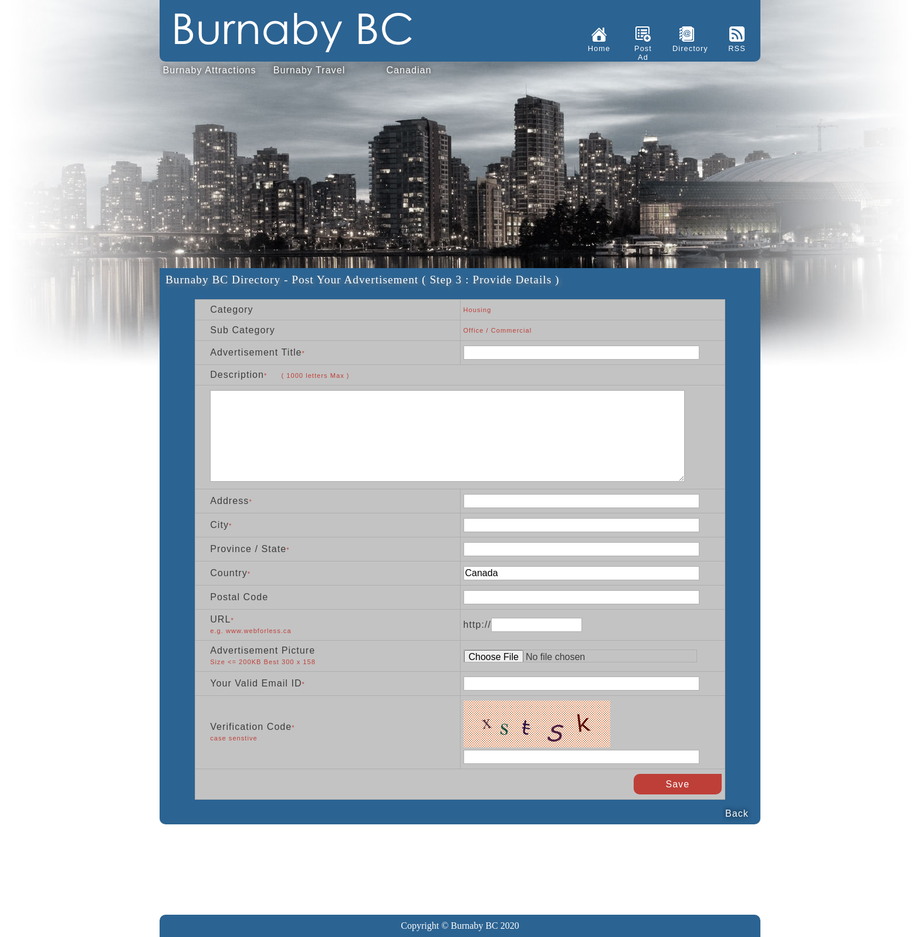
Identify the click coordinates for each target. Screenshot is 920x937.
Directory (687, 48)
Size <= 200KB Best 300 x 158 (257, 661)
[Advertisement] (460, 862)
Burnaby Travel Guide (309, 72)
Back (737, 813)
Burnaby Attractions (209, 70)
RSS (737, 48)
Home (599, 48)
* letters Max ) (307, 375)
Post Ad (643, 53)
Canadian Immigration (409, 72)
